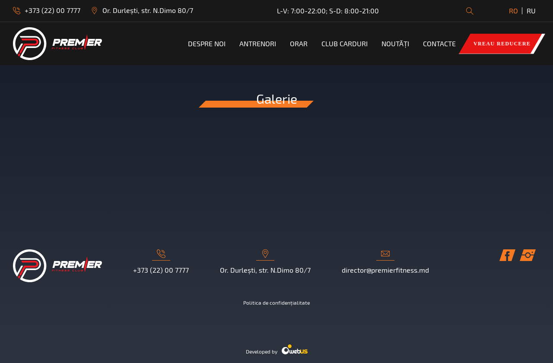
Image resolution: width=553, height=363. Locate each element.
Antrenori (257, 43)
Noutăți (395, 43)
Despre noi (207, 43)
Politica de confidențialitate (276, 302)
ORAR (299, 43)
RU (531, 10)
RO (513, 10)
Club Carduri (344, 43)
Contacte (439, 43)
